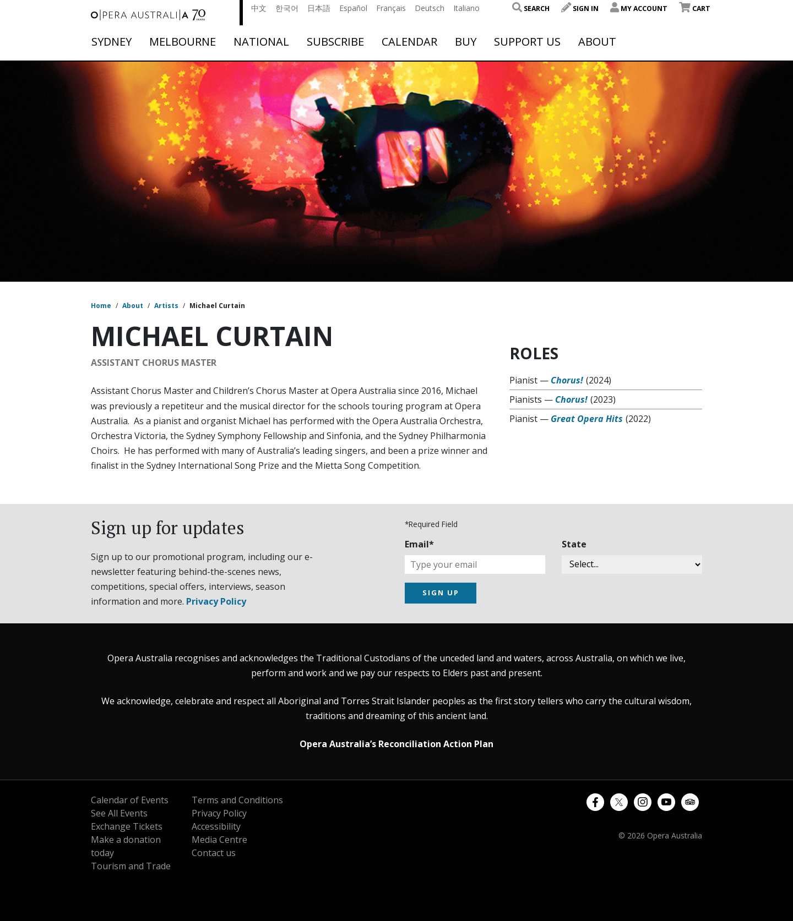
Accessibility (216, 826)
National (261, 41)
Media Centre (219, 840)
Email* (419, 544)
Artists (166, 305)
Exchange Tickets (126, 826)
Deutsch (429, 8)
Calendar (409, 41)
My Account (638, 8)
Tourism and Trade (131, 866)
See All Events (119, 813)
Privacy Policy (216, 601)
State (574, 544)
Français (391, 8)
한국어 (286, 8)
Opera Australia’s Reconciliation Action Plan (396, 744)
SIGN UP (440, 592)
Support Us (527, 41)
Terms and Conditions (237, 800)
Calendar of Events (130, 800)
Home (101, 305)
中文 (259, 8)
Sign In (580, 8)
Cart (694, 8)
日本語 (318, 8)
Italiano (466, 8)
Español (353, 8)
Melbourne (182, 41)
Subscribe (335, 41)
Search (531, 8)
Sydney (111, 41)
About (597, 41)
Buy (465, 41)
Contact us (214, 853)
